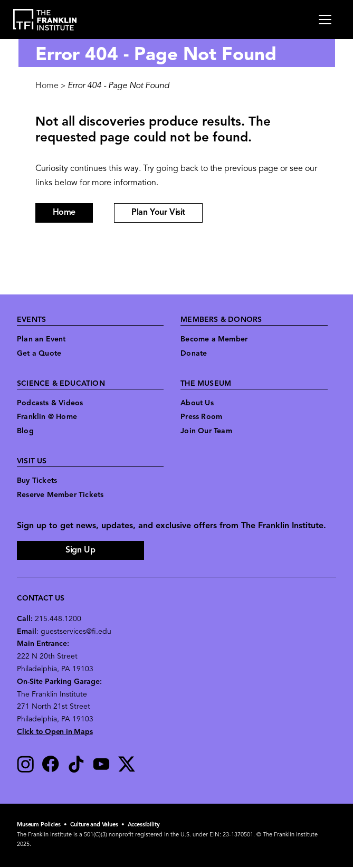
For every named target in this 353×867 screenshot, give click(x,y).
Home (47, 86)
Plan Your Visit (158, 212)
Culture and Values (94, 825)
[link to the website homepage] (45, 20)
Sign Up (80, 550)
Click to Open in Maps (55, 732)
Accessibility (144, 825)
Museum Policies (39, 825)
